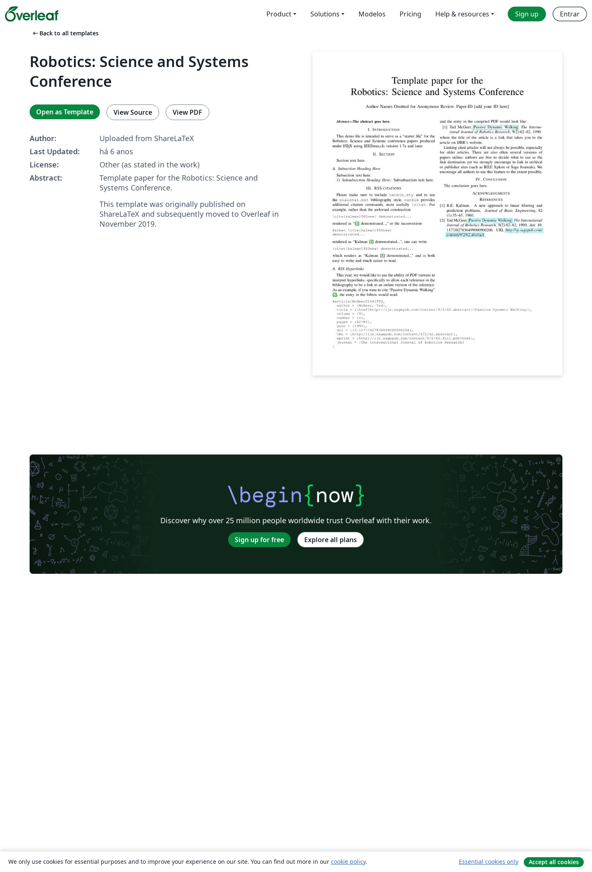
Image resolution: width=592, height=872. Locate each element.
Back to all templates (65, 33)
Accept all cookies (554, 862)
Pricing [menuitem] (410, 14)
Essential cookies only (488, 861)
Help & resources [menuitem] (462, 14)
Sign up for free (259, 539)
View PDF (187, 112)
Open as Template (64, 111)
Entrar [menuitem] (570, 14)
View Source (132, 112)
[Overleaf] (31, 14)
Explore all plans (330, 539)
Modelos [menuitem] (372, 14)
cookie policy (348, 861)
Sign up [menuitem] (527, 14)
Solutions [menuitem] (325, 14)
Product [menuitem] (278, 14)
